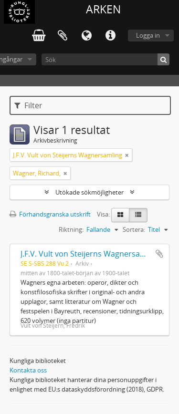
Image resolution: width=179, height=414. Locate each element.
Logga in (148, 35)
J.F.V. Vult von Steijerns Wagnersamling (90, 253)
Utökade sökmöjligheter (89, 192)
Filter (28, 105)
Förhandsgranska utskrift (50, 214)
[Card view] (120, 215)
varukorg (39, 36)
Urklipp (62, 36)
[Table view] (138, 215)
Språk (86, 36)
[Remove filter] (127, 155)
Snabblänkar (110, 36)
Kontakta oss (28, 370)
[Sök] (105, 59)
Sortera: (134, 229)
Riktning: (71, 229)
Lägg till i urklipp (159, 254)
